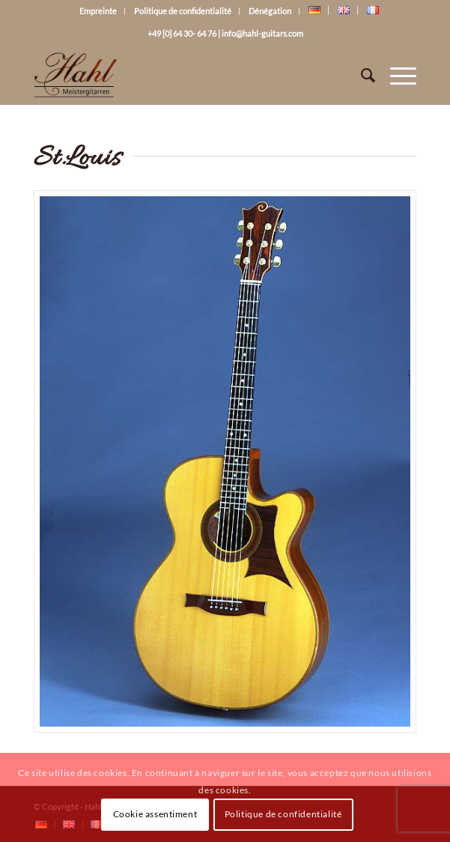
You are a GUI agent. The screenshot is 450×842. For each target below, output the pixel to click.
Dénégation (270, 11)
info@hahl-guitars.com (262, 33)
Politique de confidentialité (182, 11)
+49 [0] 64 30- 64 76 (182, 33)
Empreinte (98, 11)
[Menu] (395, 75)
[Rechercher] (360, 75)
